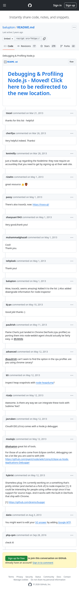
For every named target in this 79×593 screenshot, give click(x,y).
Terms (11, 576)
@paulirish (11, 359)
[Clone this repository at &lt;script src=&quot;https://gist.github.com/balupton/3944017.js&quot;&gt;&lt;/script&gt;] (28, 38)
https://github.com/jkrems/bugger (27, 502)
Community (49, 576)
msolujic (10, 439)
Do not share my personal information (48, 579)
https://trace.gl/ (41, 204)
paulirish (11, 324)
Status (38, 576)
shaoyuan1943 (14, 217)
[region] (39, 85)
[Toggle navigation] (4, 5)
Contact (67, 576)
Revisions (27, 46)
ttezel (9, 113)
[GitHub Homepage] (30, 585)
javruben (11, 418)
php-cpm (11, 535)
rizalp (9, 395)
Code (8, 46)
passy (9, 197)
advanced (11, 351)
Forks (67, 46)
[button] (44, 38)
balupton (9, 27)
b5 (7, 375)
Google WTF (64, 522)
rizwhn (9, 176)
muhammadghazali (16, 237)
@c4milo (18, 338)
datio (9, 514)
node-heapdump (45, 382)
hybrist (10, 475)
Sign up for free (16, 558)
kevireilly (11, 153)
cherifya (10, 133)
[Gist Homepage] (30, 5)
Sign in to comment (43, 562)
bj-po (9, 304)
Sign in (57, 5)
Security (29, 576)
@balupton (11, 446)
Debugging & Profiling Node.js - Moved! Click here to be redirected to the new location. (37, 83)
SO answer (41, 522)
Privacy (20, 576)
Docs (59, 576)
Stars (48, 46)
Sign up (70, 5)
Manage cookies (21, 579)
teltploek (11, 260)
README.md (25, 27)
